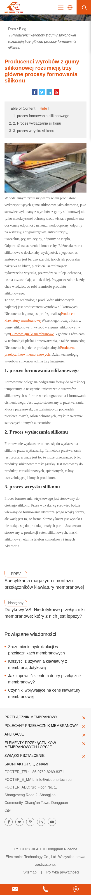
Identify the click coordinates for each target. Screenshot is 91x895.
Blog (22, 29)
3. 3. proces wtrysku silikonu (31, 131)
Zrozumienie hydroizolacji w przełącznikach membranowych (36, 649)
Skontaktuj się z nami (26, 764)
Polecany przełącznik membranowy (45, 726)
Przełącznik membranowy (45, 717)
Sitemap (30, 872)
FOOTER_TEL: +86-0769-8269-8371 (34, 772)
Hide (43, 108)
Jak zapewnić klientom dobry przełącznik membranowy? (45, 678)
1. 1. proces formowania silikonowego (39, 116)
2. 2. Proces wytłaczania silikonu (35, 123)
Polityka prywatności (62, 872)
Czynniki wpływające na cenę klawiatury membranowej (44, 693)
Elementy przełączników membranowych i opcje (45, 745)
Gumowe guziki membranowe (32, 334)
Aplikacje (45, 734)
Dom (12, 29)
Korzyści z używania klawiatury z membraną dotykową (37, 664)
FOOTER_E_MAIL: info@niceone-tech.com (40, 780)
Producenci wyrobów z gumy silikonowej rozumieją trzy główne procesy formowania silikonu (42, 41)
